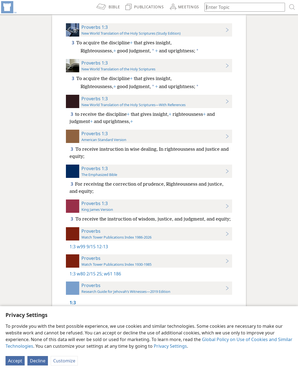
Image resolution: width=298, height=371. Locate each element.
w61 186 (112, 274)
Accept (15, 361)
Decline (37, 361)
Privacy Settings (170, 346)
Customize (64, 361)
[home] (8, 7)
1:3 (73, 247)
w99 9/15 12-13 (92, 247)
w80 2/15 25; (90, 274)
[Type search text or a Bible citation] (242, 7)
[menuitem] (8, 7)
